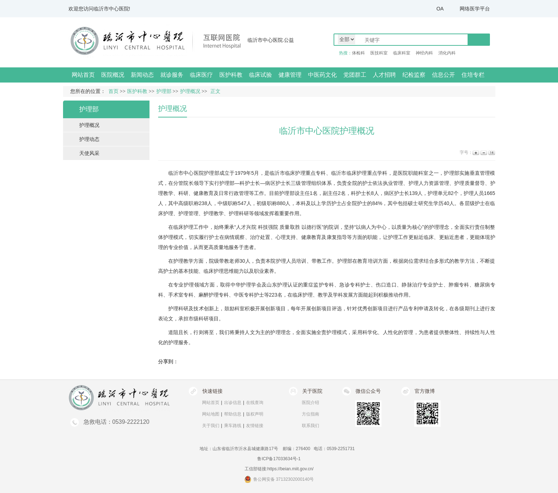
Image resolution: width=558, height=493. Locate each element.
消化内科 (447, 52)
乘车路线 (232, 425)
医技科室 (379, 52)
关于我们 (210, 425)
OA (439, 9)
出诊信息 (232, 402)
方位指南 (310, 414)
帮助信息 (232, 414)
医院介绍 (310, 402)
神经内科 (424, 52)
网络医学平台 (475, 9)
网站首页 (83, 75)
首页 (113, 91)
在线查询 (254, 402)
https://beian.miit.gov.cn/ (290, 468)
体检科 (358, 52)
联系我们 (310, 425)
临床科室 (401, 52)
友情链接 (254, 425)
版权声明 (254, 414)
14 (491, 152)
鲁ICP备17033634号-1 (278, 458)
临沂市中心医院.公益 (270, 40)
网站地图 (210, 414)
